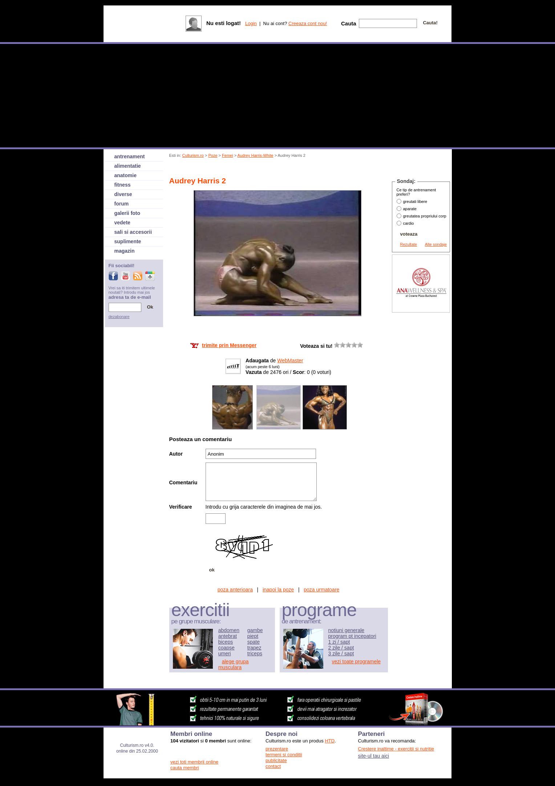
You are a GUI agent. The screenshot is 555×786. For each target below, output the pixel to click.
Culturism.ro (193, 155)
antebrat (227, 636)
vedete (122, 222)
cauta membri (184, 767)
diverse (123, 194)
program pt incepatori (352, 636)
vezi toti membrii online (194, 762)
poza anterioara (235, 589)
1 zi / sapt (339, 642)
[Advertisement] (302, 168)
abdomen (228, 630)
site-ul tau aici (373, 756)
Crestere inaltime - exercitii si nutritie (396, 749)
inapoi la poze (278, 589)
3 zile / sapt (341, 653)
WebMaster (290, 360)
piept (252, 636)
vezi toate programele (356, 661)
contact (273, 766)
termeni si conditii (284, 754)
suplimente (127, 241)
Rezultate (408, 244)
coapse (226, 648)
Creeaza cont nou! (307, 23)
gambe (255, 630)
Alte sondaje (436, 244)
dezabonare (119, 316)
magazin (124, 251)
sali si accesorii (133, 232)
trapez (254, 648)
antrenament (129, 156)
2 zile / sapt (341, 648)
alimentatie (127, 166)
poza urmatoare (321, 589)
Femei (227, 155)
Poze (212, 155)
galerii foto (127, 213)
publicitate (276, 760)
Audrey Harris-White (256, 155)
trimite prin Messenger (229, 345)
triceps (254, 653)
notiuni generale (346, 630)
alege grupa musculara (233, 664)
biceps (225, 642)
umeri (224, 653)
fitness (122, 185)
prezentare (277, 749)
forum (121, 204)
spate (253, 642)
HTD (330, 741)
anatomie (125, 175)
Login (251, 23)
